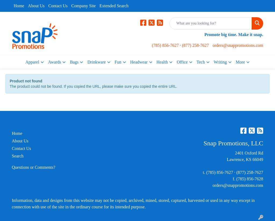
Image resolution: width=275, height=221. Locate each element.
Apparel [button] (32, 62)
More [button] (240, 62)
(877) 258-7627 (195, 45)
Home (19, 5)
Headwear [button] (139, 62)
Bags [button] (74, 62)
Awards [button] (54, 62)
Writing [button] (220, 62)
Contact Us (58, 5)
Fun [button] (118, 62)
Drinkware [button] (96, 62)
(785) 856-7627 (165, 45)
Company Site (83, 5)
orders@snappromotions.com (237, 45)
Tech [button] (201, 62)
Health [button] (162, 62)
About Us (36, 5)
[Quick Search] (210, 23)
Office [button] (182, 62)
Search (18, 156)
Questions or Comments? (33, 167)
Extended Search (114, 5)
